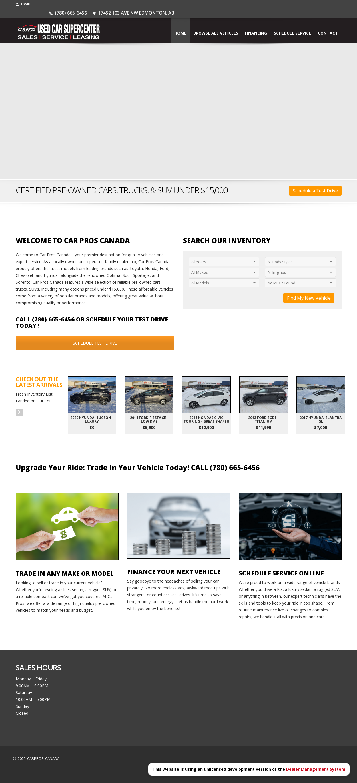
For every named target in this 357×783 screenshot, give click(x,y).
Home (180, 24)
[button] (19, 412)
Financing (256, 24)
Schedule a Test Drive (315, 191)
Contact (328, 24)
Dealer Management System (315, 769)
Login (23, 4)
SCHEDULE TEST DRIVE (95, 343)
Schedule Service (292, 24)
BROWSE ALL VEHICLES (215, 24)
